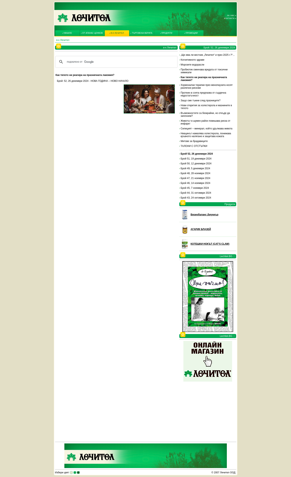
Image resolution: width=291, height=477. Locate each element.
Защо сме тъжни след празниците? (201, 100)
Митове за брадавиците (194, 141)
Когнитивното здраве (192, 59)
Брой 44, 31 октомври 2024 (196, 192)
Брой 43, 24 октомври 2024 (196, 197)
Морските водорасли (192, 64)
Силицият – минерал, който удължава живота (207, 128)
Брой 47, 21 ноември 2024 (195, 178)
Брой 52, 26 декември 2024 (197, 153)
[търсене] (116, 61)
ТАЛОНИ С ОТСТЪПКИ (194, 146)
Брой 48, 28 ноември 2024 (195, 173)
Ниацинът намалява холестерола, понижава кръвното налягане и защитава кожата (206, 135)
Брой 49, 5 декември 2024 (195, 168)
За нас (231, 15)
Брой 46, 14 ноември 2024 (195, 183)
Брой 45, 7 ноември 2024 (195, 188)
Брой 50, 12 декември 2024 (196, 163)
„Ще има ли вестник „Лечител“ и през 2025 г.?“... (208, 54)
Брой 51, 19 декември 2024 (196, 158)
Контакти (229, 18)
